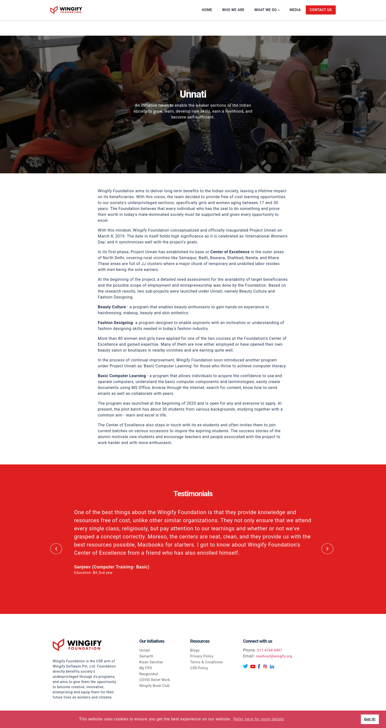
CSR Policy (199, 668)
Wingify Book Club (154, 686)
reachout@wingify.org (274, 656)
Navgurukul (148, 674)
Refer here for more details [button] (258, 719)
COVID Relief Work (154, 680)
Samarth (146, 656)
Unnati (144, 650)
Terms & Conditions (206, 662)
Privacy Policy (202, 656)
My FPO (145, 668)
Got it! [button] (370, 719)
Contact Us (321, 10)
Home (207, 10)
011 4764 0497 (269, 650)
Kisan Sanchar (151, 662)
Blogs (195, 650)
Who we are (233, 10)
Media (295, 10)
